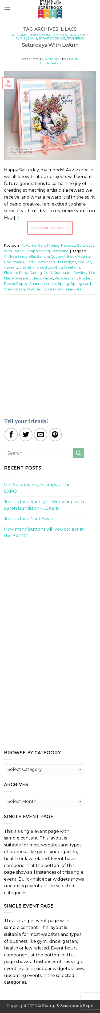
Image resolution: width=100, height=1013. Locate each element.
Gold (47, 273)
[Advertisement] (50, 353)
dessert (10, 267)
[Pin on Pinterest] (55, 434)
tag (22, 289)
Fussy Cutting (30, 273)
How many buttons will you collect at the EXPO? (44, 533)
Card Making (40, 35)
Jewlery (80, 273)
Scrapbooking (52, 38)
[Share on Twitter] (26, 434)
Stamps (10, 289)
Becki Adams (78, 256)
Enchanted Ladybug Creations (54, 267)
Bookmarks (14, 262)
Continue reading (50, 227)
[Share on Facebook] (11, 434)
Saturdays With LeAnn (50, 45)
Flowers (11, 273)
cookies (84, 262)
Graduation (63, 273)
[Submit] (78, 453)
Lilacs (36, 278)
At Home (19, 35)
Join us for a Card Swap (28, 518)
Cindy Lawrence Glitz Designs (50, 262)
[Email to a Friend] (40, 434)
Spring (63, 284)
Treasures (72, 289)
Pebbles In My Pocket (73, 278)
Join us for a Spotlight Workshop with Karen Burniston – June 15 (44, 505)
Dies (22, 267)
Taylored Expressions (44, 289)
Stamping (75, 38)
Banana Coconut (51, 256)
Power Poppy (16, 284)
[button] (7, 9)
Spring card (81, 284)
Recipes (60, 35)
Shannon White (42, 284)
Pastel (47, 278)
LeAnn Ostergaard (58, 61)
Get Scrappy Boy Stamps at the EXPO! (37, 488)
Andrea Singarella (19, 256)
